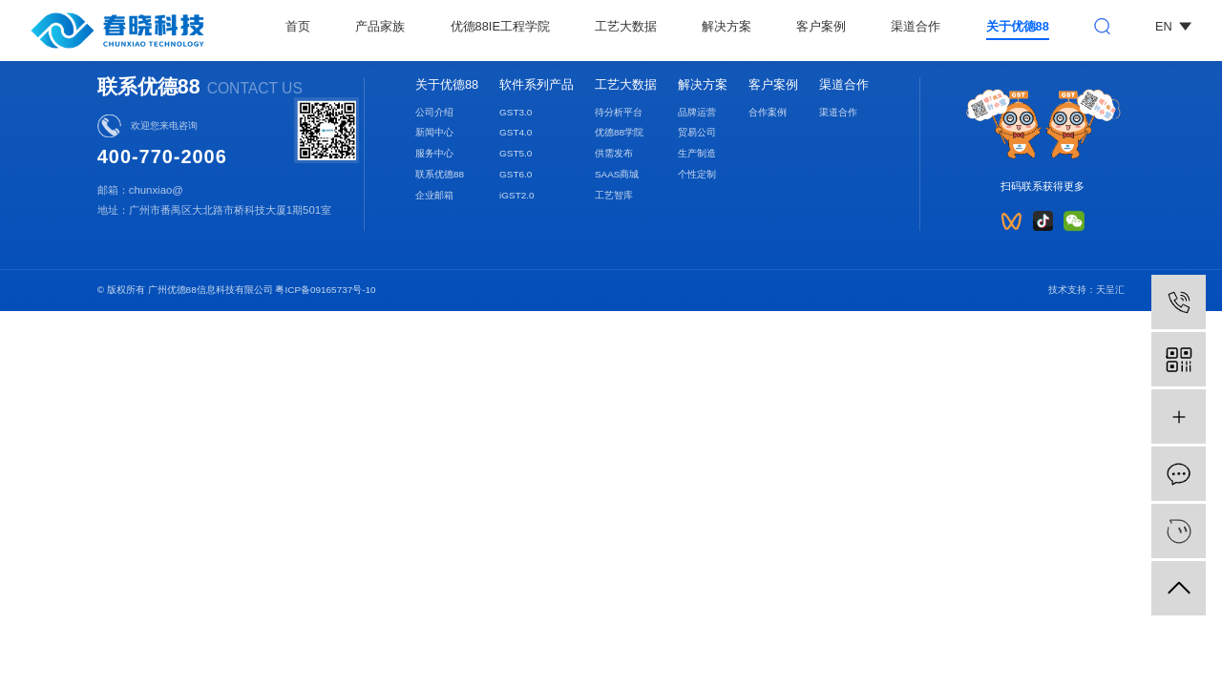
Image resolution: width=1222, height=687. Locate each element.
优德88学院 (619, 132)
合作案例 (767, 112)
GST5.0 (515, 153)
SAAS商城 (617, 174)
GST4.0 (515, 132)
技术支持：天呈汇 (1086, 289)
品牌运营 (697, 112)
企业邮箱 (434, 195)
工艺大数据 (626, 26)
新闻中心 (434, 132)
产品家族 (380, 26)
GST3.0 (515, 112)
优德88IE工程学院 (500, 26)
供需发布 (614, 153)
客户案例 (821, 26)
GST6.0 (515, 174)
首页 (297, 26)
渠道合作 (915, 26)
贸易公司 (697, 132)
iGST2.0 (516, 195)
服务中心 (434, 153)
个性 (687, 174)
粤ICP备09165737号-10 (325, 289)
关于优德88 (1017, 26)
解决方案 (726, 26)
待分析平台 (619, 112)
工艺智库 (614, 195)
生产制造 (697, 153)
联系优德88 (439, 174)
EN (1173, 26)
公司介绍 (434, 112)
